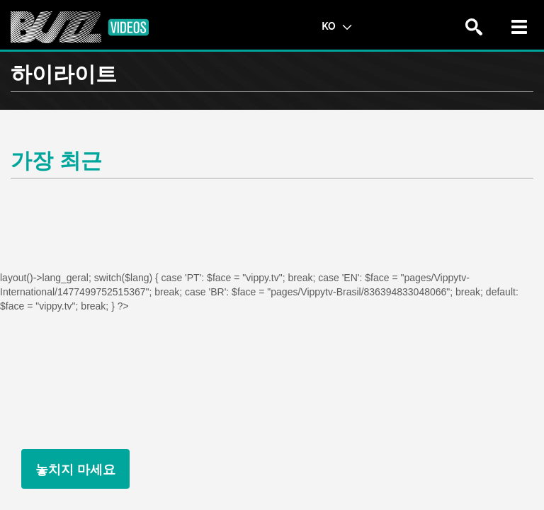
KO (336, 25)
